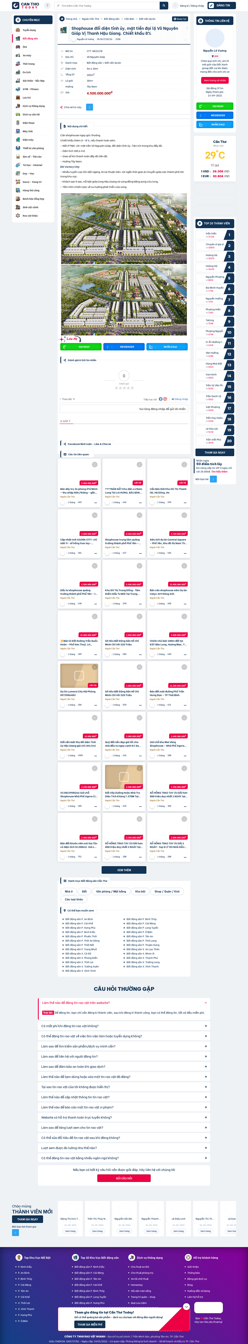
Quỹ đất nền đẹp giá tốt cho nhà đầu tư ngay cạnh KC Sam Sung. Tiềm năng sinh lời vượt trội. (123, 743)
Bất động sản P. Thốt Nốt (79, 945)
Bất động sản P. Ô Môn (139, 932)
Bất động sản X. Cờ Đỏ (78, 953)
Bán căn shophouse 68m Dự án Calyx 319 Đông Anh (168, 591)
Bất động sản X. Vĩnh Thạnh (143, 966)
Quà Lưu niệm (139, 1303)
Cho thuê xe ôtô (140, 1266)
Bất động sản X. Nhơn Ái (140, 953)
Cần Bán (129, 18)
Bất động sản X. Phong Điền (81, 957)
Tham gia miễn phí (90, 1324)
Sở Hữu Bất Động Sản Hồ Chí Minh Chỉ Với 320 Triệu (122, 642)
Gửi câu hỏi (124, 1178)
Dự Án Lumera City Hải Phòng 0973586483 (77, 693)
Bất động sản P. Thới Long (142, 940)
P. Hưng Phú (25, 1315)
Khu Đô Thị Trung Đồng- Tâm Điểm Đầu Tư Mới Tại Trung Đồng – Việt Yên (122, 591)
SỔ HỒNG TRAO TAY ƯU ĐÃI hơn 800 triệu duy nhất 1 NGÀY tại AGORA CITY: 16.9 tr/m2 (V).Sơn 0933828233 (124, 845)
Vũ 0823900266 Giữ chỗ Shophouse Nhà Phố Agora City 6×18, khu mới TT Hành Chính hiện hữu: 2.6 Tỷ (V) (79, 794)
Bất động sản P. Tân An (140, 936)
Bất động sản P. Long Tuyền (142, 927)
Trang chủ (71, 18)
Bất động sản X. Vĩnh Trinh (80, 970)
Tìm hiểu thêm (219, 471)
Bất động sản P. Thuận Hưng (143, 945)
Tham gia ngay (215, 452)
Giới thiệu (193, 1266)
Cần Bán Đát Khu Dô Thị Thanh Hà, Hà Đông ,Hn (168, 490)
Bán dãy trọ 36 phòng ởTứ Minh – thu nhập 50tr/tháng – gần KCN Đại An (78, 490)
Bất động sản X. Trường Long (143, 962)
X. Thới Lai (24, 1303)
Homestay (137, 1284)
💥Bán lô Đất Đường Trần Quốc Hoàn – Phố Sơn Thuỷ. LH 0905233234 (79, 642)
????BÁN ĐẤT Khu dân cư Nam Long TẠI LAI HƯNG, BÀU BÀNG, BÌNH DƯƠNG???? (123, 490)
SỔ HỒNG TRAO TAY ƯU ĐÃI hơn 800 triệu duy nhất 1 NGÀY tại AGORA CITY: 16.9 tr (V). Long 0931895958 (168, 794)
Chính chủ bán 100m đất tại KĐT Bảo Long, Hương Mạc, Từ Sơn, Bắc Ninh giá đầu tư (168, 642)
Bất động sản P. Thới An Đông (82, 940)
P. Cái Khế (24, 1297)
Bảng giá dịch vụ (197, 1278)
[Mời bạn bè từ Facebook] (213, 479)
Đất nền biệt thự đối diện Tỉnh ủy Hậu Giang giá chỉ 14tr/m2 (78, 743)
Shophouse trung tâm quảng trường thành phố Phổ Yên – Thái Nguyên (122, 541)
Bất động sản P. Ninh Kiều (80, 932)
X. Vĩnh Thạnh (26, 1309)
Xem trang (70, 1230)
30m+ (90, 80)
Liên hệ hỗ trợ (195, 1297)
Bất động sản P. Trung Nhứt (81, 949)
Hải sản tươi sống (141, 1291)
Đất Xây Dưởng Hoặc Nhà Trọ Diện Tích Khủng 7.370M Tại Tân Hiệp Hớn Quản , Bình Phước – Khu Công (122, 794)
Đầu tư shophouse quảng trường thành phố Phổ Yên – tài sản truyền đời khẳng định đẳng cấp (79, 591)
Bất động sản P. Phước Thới (81, 936)
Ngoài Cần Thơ (90, 18)
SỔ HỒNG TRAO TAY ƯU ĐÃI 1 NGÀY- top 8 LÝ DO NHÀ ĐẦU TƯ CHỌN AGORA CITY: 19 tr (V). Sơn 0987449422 (167, 845)
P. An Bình (24, 1272)
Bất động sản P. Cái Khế (79, 923)
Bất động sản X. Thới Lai (79, 962)
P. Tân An (23, 1291)
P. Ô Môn (23, 1321)
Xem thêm (124, 870)
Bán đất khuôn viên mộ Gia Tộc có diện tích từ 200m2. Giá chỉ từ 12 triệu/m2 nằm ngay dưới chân (78, 845)
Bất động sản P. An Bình (79, 919)
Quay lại (180, 19)
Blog (190, 1284)
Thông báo (193, 1272)
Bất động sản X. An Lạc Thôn (143, 949)
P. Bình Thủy (25, 1278)
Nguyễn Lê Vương (214, 50)
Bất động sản (112, 18)
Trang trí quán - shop (143, 1297)
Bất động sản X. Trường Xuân (82, 966)
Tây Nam (92, 86)
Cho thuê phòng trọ (142, 1272)
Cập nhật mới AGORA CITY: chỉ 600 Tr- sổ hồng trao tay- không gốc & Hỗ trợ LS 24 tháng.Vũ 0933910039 (78, 541)
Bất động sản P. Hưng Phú (80, 927)
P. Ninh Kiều (25, 1266)
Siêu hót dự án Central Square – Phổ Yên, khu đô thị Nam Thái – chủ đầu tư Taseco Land (168, 541)
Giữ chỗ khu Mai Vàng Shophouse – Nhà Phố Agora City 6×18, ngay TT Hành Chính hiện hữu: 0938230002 (168, 743)
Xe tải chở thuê (139, 1278)
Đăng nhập (180, 399)
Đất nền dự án (147, 18)
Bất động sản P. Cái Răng (141, 923)
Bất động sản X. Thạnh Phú (142, 957)
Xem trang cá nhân (215, 80)
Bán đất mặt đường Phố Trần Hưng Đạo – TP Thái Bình (167, 693)
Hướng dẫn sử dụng (198, 1291)
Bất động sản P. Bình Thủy (142, 919)
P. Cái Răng (24, 1284)
